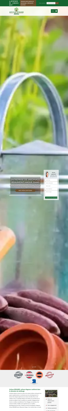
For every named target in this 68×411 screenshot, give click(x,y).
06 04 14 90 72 (13, 4)
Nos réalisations (25, 190)
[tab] (34, 205)
